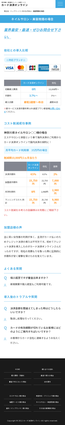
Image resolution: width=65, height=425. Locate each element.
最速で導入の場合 (47, 375)
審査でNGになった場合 (17, 381)
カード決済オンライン (32, 420)
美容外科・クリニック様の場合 (47, 396)
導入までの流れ (47, 369)
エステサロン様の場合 (18, 396)
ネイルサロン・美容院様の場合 (47, 402)
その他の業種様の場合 (47, 408)
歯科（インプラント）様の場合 (17, 408)
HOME (17, 369)
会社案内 (47, 381)
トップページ (15, 11)
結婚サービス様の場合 (18, 402)
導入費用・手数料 (17, 375)
